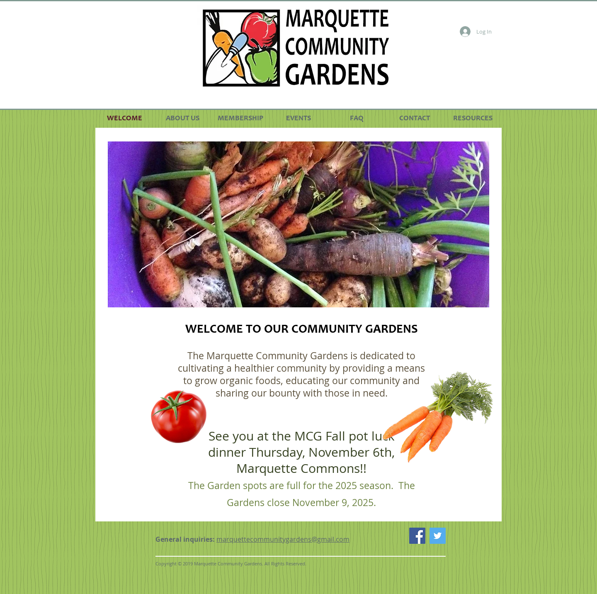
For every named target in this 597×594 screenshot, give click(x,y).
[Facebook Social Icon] (417, 536)
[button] (298, 224)
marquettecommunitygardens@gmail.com (282, 539)
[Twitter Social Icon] (438, 536)
